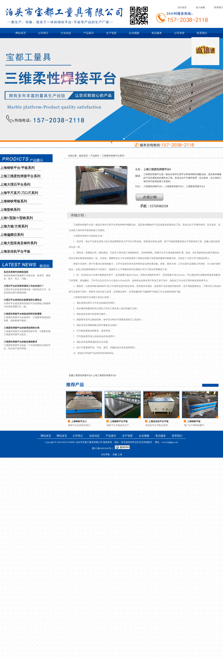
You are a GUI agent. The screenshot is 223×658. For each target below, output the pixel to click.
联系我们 (218, 7)
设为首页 (182, 7)
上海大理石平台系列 (15, 184)
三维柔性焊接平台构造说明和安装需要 (23, 314)
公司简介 (43, 33)
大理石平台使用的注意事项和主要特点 (23, 300)
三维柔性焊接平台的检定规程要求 (20, 341)
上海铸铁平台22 (79, 421)
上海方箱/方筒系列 (14, 226)
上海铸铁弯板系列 (13, 201)
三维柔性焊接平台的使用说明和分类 (21, 327)
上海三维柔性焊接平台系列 (20, 176)
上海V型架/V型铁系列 (16, 218)
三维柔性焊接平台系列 (113, 155)
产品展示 (88, 33)
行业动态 (66, 33)
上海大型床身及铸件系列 (18, 243)
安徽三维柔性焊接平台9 (80, 375)
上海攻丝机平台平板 (15, 251)
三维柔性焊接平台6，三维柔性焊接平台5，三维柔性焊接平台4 (174, 186)
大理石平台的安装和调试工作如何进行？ (24, 286)
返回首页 (83, 155)
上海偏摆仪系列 (12, 235)
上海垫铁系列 (10, 210)
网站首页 (20, 33)
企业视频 (134, 33)
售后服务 (156, 33)
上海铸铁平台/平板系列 (17, 168)
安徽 (115, 454)
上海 (194, 421)
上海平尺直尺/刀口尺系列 (19, 193)
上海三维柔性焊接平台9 (104, 375)
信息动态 (94, 435)
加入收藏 (200, 7)
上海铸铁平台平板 (119, 421)
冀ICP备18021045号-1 (102, 448)
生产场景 (111, 33)
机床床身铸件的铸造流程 (16, 272)
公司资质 (179, 33)
